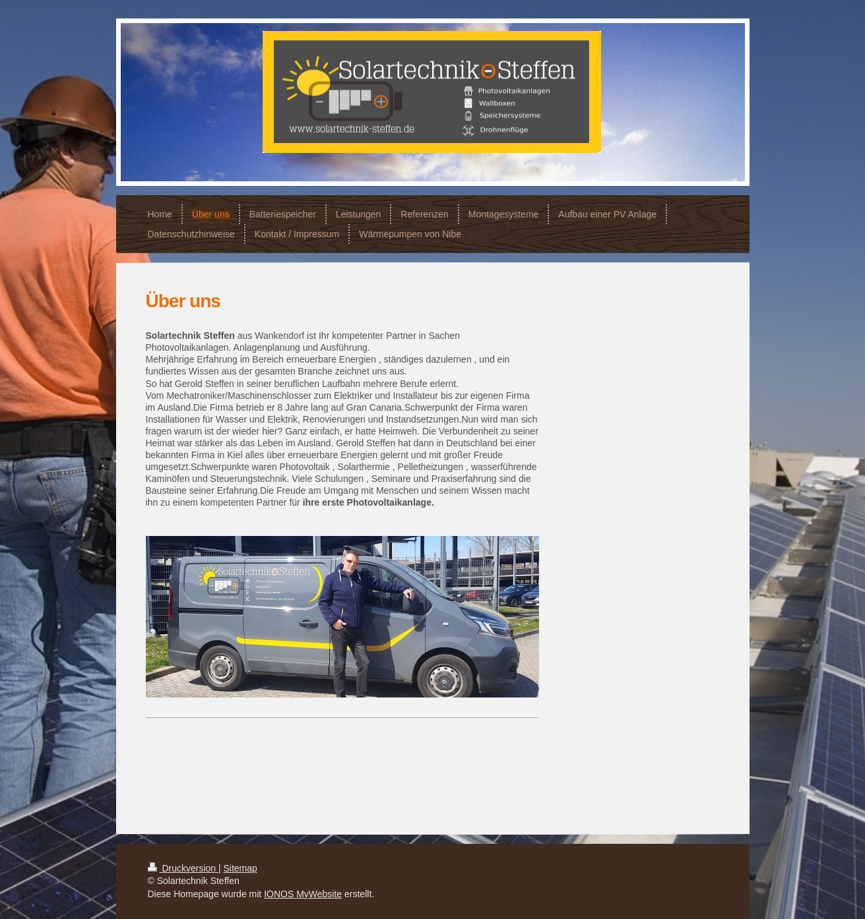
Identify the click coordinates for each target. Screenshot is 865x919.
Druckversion (183, 868)
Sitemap (240, 868)
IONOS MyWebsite (303, 894)
